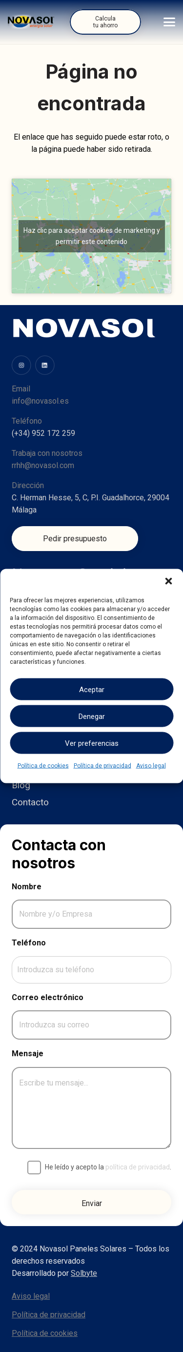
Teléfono (29, 942)
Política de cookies (43, 765)
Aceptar (91, 689)
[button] (168, 581)
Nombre (26, 886)
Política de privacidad (102, 765)
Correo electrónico (47, 997)
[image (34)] (45, 365)
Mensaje (27, 1053)
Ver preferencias (92, 742)
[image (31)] (21, 365)
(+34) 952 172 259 (43, 433)
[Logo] (31, 22)
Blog (21, 785)
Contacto (30, 802)
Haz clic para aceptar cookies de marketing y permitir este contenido (91, 236)
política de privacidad (137, 1167)
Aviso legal (151, 765)
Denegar (92, 716)
